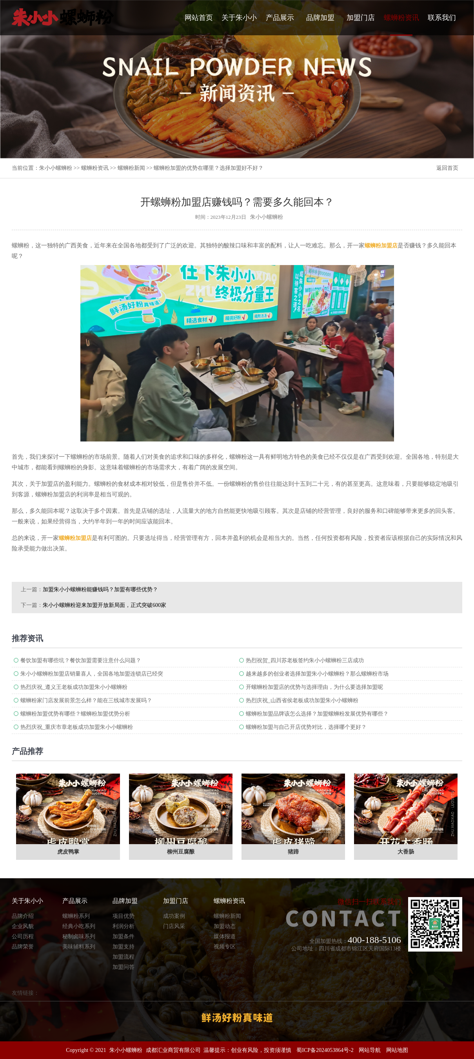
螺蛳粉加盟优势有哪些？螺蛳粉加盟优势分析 (75, 714)
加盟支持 (123, 947)
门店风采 (174, 926)
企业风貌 (23, 926)
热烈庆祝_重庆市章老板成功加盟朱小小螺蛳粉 (76, 727)
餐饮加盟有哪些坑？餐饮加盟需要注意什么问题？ (80, 660)
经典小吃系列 (78, 926)
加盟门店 (361, 18)
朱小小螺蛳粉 (55, 168)
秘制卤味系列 (78, 936)
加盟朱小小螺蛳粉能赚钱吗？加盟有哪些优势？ (100, 589)
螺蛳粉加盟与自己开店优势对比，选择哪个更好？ (306, 727)
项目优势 (123, 916)
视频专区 (225, 947)
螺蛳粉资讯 (401, 25)
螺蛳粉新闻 (131, 168)
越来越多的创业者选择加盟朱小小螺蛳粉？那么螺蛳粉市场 (317, 674)
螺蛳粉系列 (76, 916)
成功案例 (174, 916)
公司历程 (23, 936)
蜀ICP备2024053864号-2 (324, 1050)
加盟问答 (123, 967)
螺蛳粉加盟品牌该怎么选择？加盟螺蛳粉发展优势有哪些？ (317, 714)
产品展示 (280, 18)
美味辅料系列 (78, 947)
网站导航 (370, 1050)
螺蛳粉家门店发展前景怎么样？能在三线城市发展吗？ (86, 700)
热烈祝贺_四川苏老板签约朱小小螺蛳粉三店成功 (305, 660)
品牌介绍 (23, 916)
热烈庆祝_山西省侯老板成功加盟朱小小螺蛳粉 (302, 700)
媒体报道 (225, 936)
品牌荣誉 (23, 947)
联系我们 (442, 18)
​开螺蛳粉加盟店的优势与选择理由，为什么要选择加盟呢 (314, 687)
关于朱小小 (239, 18)
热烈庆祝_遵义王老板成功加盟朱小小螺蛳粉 (73, 687)
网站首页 (199, 18)
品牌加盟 (320, 18)
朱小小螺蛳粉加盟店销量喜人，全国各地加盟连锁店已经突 (91, 674)
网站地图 (397, 1050)
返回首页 (447, 168)
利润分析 (123, 926)
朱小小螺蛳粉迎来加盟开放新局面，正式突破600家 (104, 605)
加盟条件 (123, 936)
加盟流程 (123, 957)
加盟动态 (225, 926)
